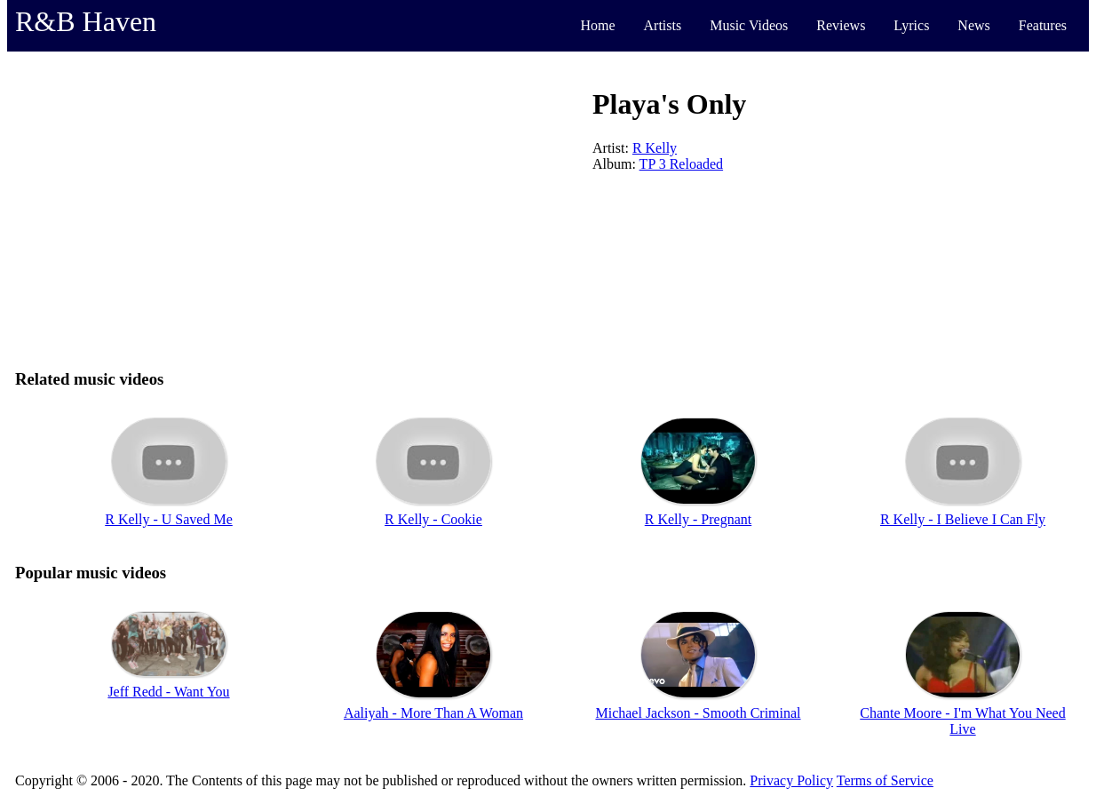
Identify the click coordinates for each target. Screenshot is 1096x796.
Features (1043, 25)
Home (597, 25)
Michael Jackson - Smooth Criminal (697, 712)
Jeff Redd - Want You (168, 691)
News (973, 25)
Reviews (840, 25)
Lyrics (911, 25)
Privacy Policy (791, 780)
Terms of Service (885, 780)
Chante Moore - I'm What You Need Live (962, 720)
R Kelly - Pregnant (698, 519)
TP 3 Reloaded (681, 163)
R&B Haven (85, 21)
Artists (663, 25)
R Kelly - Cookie (433, 519)
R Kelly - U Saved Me (169, 519)
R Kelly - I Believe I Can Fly (962, 519)
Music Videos (749, 25)
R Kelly (654, 147)
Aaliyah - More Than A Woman (433, 712)
